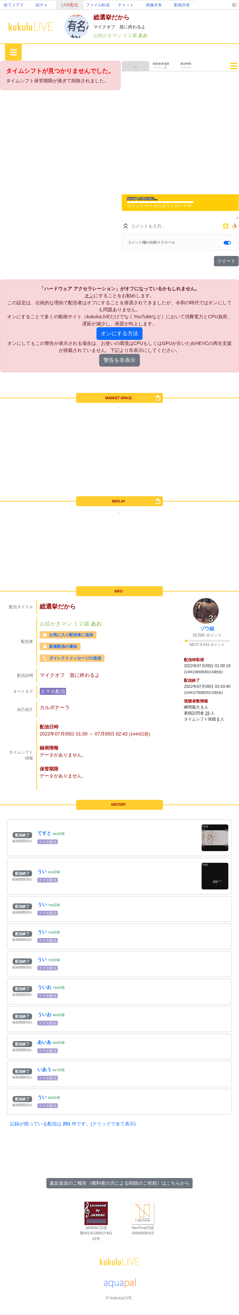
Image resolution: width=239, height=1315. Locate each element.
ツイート (226, 261)
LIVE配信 (69, 5)
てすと (44, 833)
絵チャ (42, 5)
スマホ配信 (52, 691)
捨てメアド (14, 5)
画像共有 (154, 5)
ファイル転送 (98, 5)
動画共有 (182, 5)
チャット (126, 5)
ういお (44, 987)
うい (42, 871)
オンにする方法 (119, 333)
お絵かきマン (108, 35)
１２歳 (130, 35)
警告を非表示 (119, 360)
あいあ (44, 1042)
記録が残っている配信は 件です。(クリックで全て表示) (73, 1123)
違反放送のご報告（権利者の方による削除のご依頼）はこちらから (119, 1183)
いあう (44, 1069)
